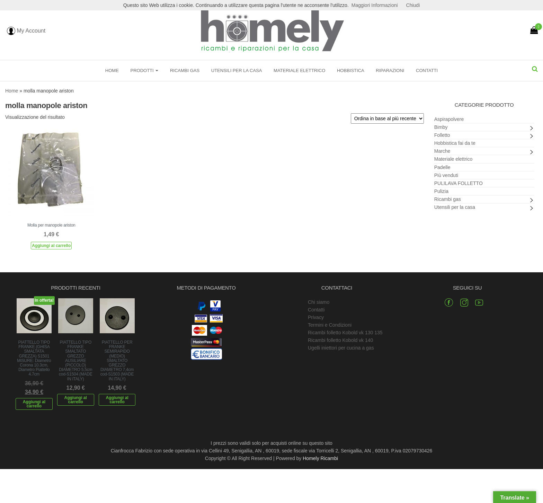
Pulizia (441, 191)
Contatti (427, 70)
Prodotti (144, 70)
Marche (442, 151)
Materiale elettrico (299, 70)
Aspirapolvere (449, 119)
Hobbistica (350, 70)
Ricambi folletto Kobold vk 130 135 (345, 332)
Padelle (442, 167)
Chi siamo (318, 302)
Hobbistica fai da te (454, 143)
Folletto (442, 135)
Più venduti (446, 175)
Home (112, 70)
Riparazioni (390, 70)
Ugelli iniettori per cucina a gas (341, 348)
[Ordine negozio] (387, 118)
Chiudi (413, 5)
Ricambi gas (184, 70)
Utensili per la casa (236, 70)
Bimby (441, 127)
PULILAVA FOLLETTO (458, 183)
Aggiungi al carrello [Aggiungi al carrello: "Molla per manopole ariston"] (51, 245)
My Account (26, 31)
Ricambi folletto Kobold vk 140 (340, 340)
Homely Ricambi (320, 458)
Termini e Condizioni (329, 325)
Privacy (316, 317)
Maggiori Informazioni (374, 5)
